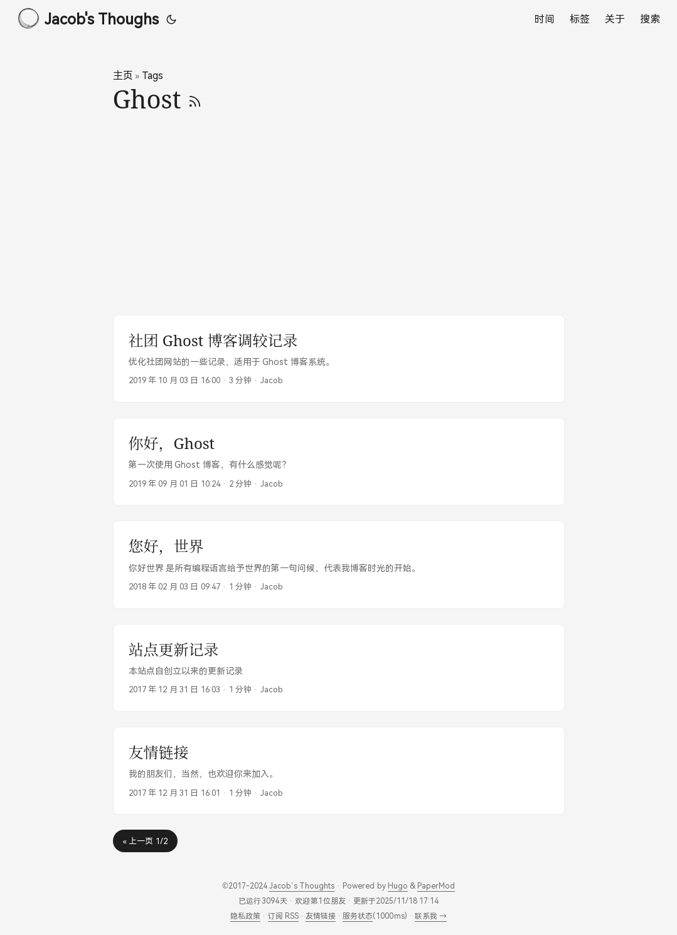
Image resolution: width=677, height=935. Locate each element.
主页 (123, 75)
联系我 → (431, 916)
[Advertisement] (339, 214)
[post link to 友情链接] (339, 770)
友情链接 (321, 916)
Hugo (398, 885)
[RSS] (195, 99)
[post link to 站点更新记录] (339, 668)
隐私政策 (245, 916)
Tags (152, 75)
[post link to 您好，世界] (339, 564)
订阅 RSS (283, 916)
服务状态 (358, 916)
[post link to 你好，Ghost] (339, 461)
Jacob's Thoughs (88, 18)
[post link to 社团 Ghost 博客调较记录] (339, 358)
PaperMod (436, 885)
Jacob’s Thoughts (301, 885)
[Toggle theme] (171, 19)
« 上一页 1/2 (145, 841)
